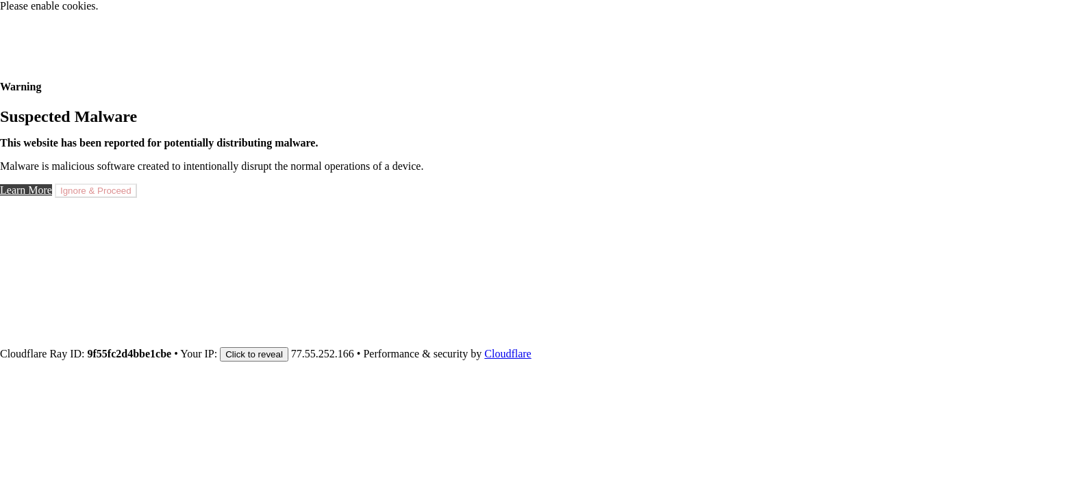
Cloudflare (507, 353)
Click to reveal (254, 354)
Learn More (26, 190)
